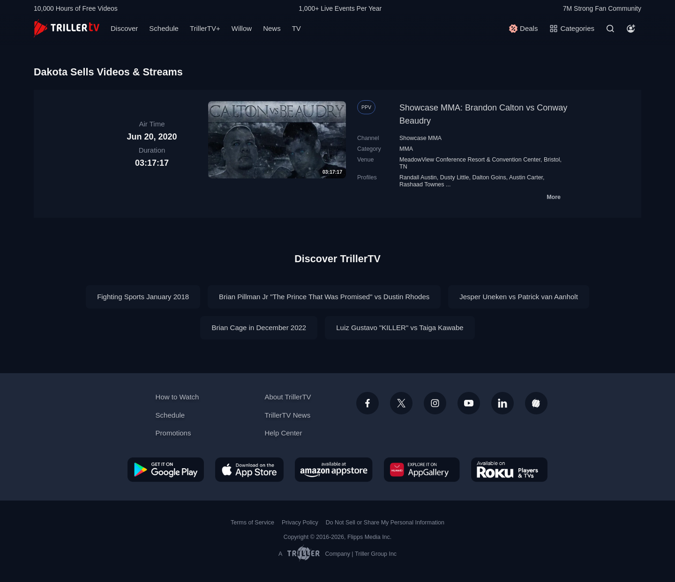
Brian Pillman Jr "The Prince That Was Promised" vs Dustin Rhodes (324, 297)
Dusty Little (454, 177)
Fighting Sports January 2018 (143, 297)
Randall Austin (418, 177)
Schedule (164, 28)
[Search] (610, 28)
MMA (406, 149)
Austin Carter (526, 177)
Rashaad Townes (421, 184)
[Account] (631, 28)
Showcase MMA (420, 138)
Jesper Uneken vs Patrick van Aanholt (518, 297)
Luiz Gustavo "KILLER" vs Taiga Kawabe (399, 328)
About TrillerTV (287, 397)
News (272, 28)
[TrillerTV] (66, 28)
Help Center (283, 433)
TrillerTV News (287, 415)
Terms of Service (252, 522)
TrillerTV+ (205, 28)
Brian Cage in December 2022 (258, 328)
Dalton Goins (489, 177)
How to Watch (177, 397)
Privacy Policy (300, 522)
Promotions (173, 433)
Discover (124, 28)
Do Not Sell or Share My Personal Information (385, 522)
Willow (242, 28)
